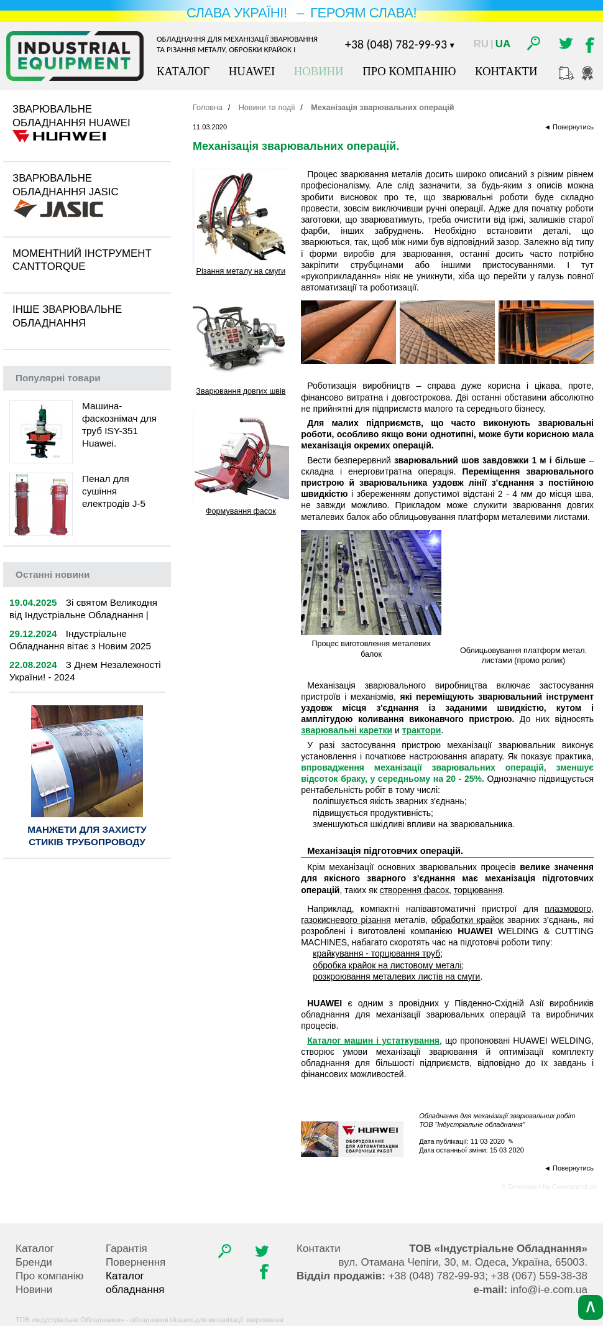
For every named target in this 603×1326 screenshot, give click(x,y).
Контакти (506, 71)
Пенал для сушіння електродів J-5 (113, 491)
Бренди (34, 1262)
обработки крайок (467, 920)
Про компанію (409, 71)
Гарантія (126, 1248)
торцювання (478, 890)
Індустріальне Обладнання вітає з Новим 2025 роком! (80, 646)
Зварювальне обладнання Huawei (71, 116)
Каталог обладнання (135, 1283)
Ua (503, 44)
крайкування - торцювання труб (376, 953)
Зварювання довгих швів (240, 391)
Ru (481, 44)
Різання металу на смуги (241, 271)
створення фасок (414, 890)
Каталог (183, 71)
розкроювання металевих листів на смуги (396, 976)
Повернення (135, 1262)
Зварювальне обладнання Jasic (65, 185)
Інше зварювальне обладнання (67, 316)
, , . (462, 1262)
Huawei (252, 71)
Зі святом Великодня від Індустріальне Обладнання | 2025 (83, 615)
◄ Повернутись (569, 127)
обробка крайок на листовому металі (387, 965)
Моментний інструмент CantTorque (82, 260)
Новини (319, 71)
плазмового (568, 909)
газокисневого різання (346, 920)
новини (53, 574)
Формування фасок (241, 511)
